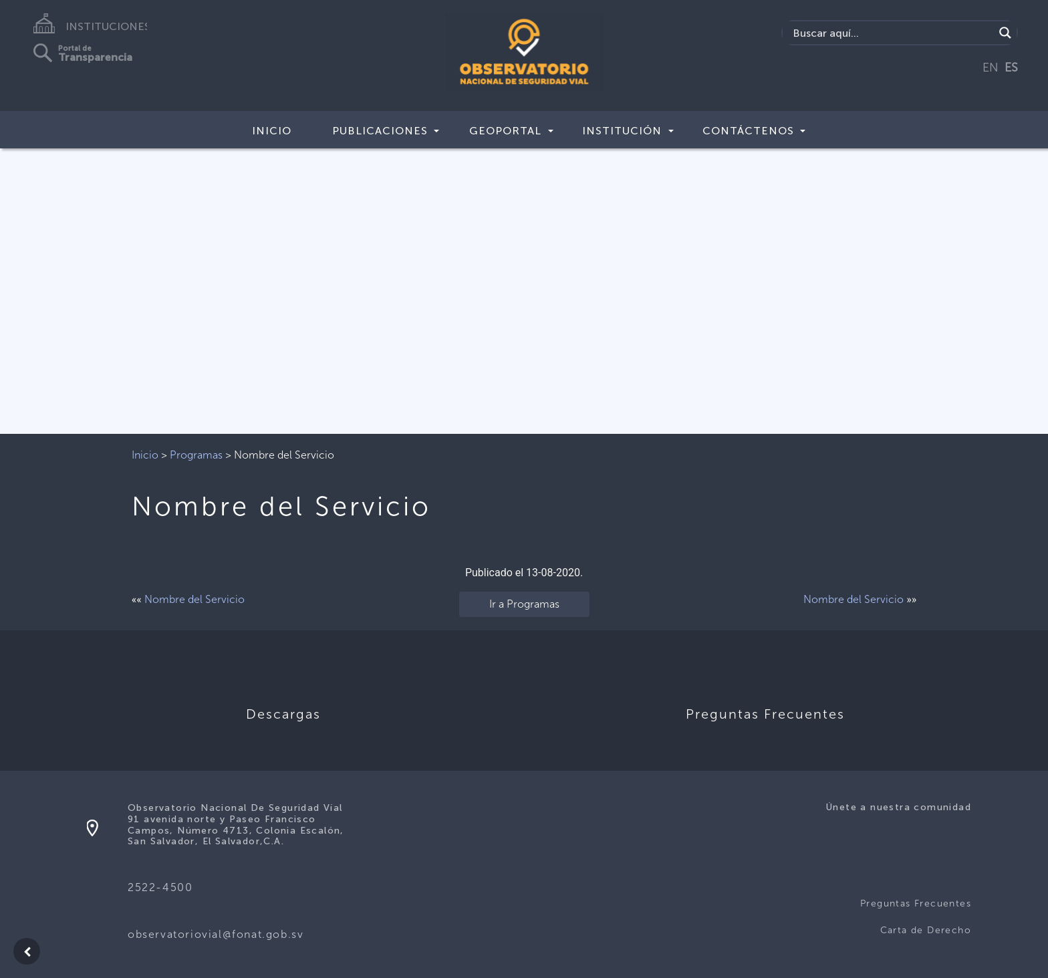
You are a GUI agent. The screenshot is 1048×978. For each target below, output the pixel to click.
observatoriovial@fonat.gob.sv (215, 934)
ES (1011, 67)
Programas (196, 455)
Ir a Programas (524, 604)
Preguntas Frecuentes (915, 903)
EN (990, 67)
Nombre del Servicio (194, 599)
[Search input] (892, 32)
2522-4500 (160, 887)
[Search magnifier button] (1005, 32)
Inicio (271, 130)
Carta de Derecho (925, 930)
